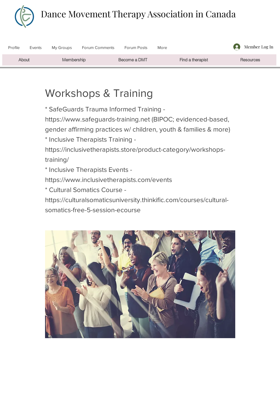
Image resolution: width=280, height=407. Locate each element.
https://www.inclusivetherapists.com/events (108, 179)
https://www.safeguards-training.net (97, 119)
